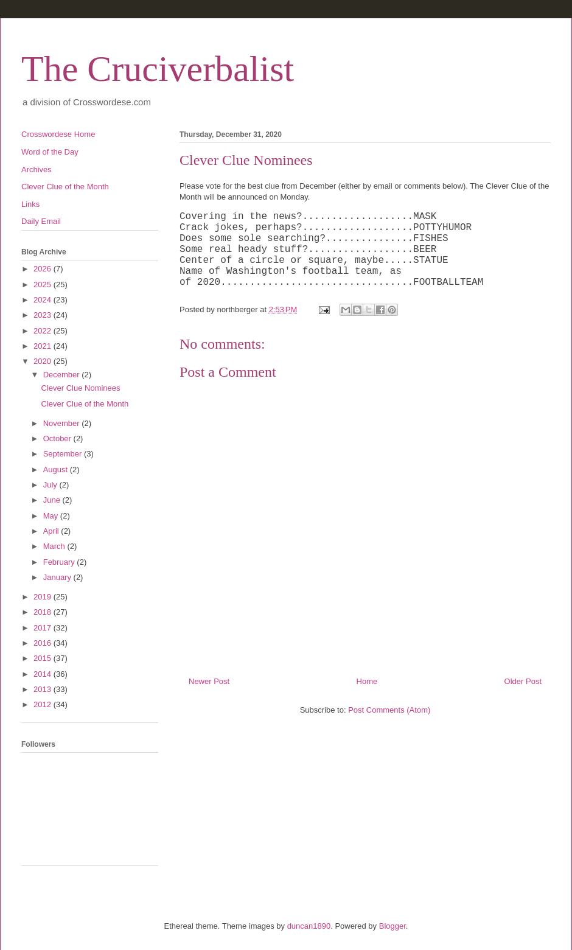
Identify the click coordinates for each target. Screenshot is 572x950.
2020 (43, 361)
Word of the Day (49, 151)
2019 (43, 596)
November (62, 423)
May (51, 515)
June (53, 500)
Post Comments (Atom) (389, 709)
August (56, 469)
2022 (43, 330)
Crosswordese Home (58, 134)
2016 (43, 643)
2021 (43, 346)
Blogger (392, 926)
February (60, 562)
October (58, 438)
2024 (43, 299)
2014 (43, 674)
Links (30, 204)
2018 (43, 611)
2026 (43, 268)
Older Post (523, 681)
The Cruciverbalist (157, 69)
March (55, 546)
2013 (43, 689)
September (63, 453)
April (52, 531)
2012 (43, 704)
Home (367, 681)
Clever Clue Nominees (80, 388)
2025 (43, 284)
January (58, 577)
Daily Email (41, 221)
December (62, 374)
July (51, 484)
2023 (43, 315)
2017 (43, 627)
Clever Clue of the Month (65, 186)
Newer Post (209, 681)
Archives (36, 169)
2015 (43, 658)
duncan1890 (309, 926)
